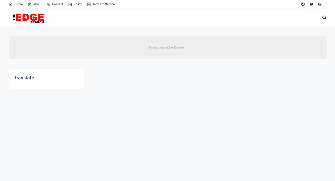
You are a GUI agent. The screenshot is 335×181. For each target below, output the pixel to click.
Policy (75, 4)
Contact (55, 4)
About (35, 4)
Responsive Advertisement (167, 47)
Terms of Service (101, 4)
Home (16, 4)
